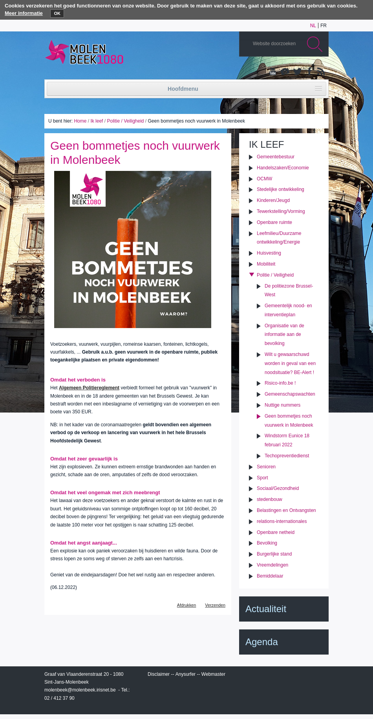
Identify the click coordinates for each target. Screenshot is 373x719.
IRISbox (284, 675)
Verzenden (215, 605)
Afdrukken (186, 605)
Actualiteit (265, 608)
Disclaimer (159, 674)
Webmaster (213, 674)
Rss (320, 71)
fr (323, 25)
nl (313, 25)
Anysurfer (186, 674)
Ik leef (96, 121)
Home (80, 121)
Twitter (297, 71)
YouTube (273, 71)
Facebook (308, 71)
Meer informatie (24, 13)
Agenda (261, 641)
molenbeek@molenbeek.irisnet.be (80, 690)
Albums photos (285, 71)
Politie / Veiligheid (125, 121)
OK (57, 13)
